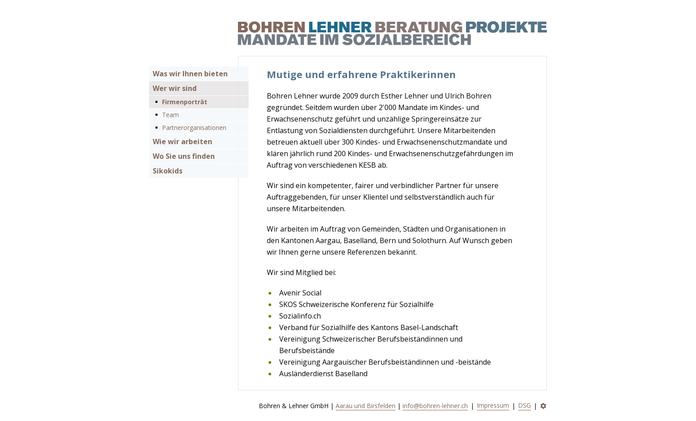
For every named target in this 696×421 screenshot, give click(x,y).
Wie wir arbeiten (182, 141)
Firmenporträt (184, 102)
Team (170, 114)
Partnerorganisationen (194, 127)
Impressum (493, 405)
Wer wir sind (175, 88)
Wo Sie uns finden (184, 156)
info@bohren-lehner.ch (435, 405)
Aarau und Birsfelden (365, 405)
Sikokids (167, 171)
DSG (524, 405)
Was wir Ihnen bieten (190, 74)
